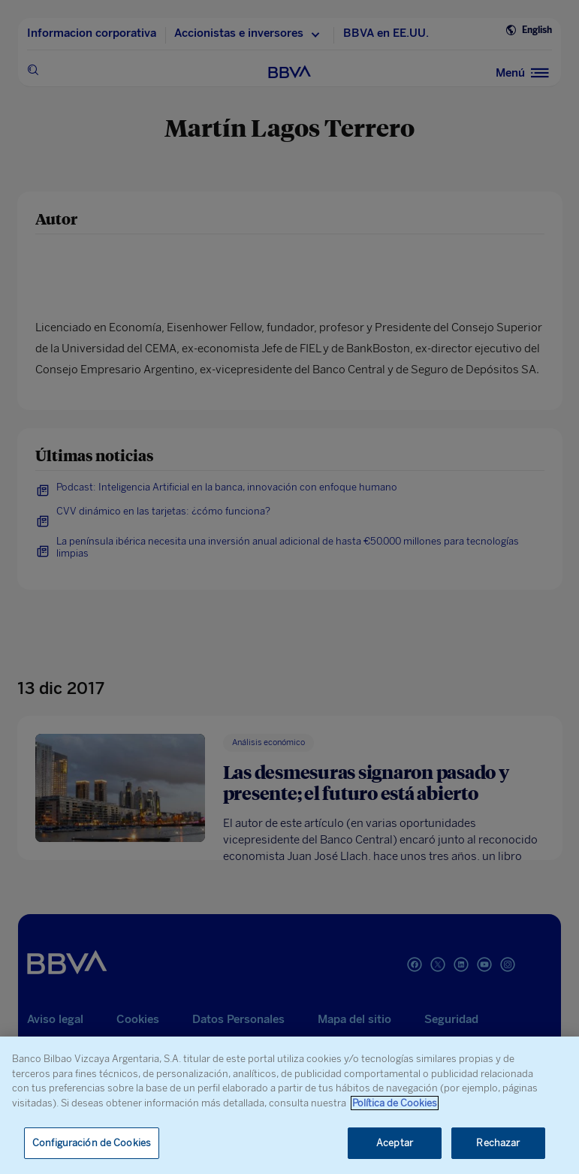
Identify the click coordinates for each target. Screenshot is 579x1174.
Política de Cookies (394, 1103)
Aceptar (394, 1142)
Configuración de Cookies (91, 1142)
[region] (289, 1105)
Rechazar (498, 1142)
